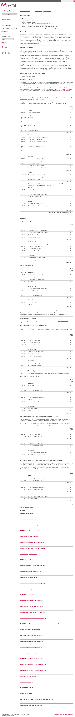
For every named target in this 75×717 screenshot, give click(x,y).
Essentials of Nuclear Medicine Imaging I (34, 565)
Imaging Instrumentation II (31, 554)
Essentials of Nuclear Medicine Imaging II (34, 583)
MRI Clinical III (28, 693)
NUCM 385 (22, 554)
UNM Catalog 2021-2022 (25, 11)
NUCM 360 (22, 530)
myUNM (49, 0)
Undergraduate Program (30, 97)
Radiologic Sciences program (61, 90)
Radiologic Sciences (8, 11)
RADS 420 (22, 647)
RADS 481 (22, 705)
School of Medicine (38, 11)
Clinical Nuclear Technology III (32, 571)
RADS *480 (22, 699)
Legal (61, 714)
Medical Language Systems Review (33, 606)
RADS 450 (22, 664)
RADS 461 (22, 687)
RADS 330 (22, 588)
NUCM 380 (22, 548)
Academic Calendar (6, 19)
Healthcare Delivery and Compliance (33, 600)
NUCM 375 (22, 542)
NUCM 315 (22, 513)
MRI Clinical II (28, 687)
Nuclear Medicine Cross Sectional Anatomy (35, 548)
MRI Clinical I (28, 682)
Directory (54, 0)
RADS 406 (22, 623)
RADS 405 (22, 618)
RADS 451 (22, 670)
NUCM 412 (22, 577)
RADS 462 (22, 693)
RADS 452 (22, 676)
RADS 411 (22, 635)
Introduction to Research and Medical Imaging (35, 618)
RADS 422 (22, 658)
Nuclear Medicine (6, 16)
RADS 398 (22, 612)
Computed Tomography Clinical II (32, 652)
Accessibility (56, 714)
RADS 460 (22, 682)
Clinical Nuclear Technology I (31, 519)
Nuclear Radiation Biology (31, 577)
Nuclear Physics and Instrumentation (33, 542)
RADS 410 (22, 629)
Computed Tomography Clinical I (32, 647)
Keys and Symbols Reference (26, 507)
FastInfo (44, 0)
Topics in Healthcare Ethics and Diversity (34, 612)
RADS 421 (22, 652)
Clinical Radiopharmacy (30, 525)
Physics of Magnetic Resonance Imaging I (34, 664)
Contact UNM (70, 714)
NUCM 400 (22, 571)
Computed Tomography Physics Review (34, 641)
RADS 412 (22, 641)
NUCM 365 (22, 536)
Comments (65, 714)
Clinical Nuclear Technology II (32, 536)
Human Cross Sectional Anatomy (33, 699)
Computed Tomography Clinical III (32, 658)
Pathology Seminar (29, 559)
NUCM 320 (22, 519)
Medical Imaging (6, 14)
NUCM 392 (22, 559)
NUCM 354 (22, 525)
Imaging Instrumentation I (31, 530)
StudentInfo (39, 0)
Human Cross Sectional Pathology (33, 705)
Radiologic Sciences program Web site (28, 51)
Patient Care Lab (29, 594)
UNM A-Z (34, 0)
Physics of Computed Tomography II (33, 635)
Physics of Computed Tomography (33, 629)
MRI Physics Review (29, 676)
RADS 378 (22, 600)
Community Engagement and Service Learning (35, 623)
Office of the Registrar (6, 46)
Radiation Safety (29, 513)
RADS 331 (22, 594)
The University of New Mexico (8, 0)
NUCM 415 (22, 583)
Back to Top (71, 504)
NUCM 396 (22, 565)
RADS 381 (22, 606)
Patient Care (28, 588)
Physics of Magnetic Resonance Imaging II (34, 670)
